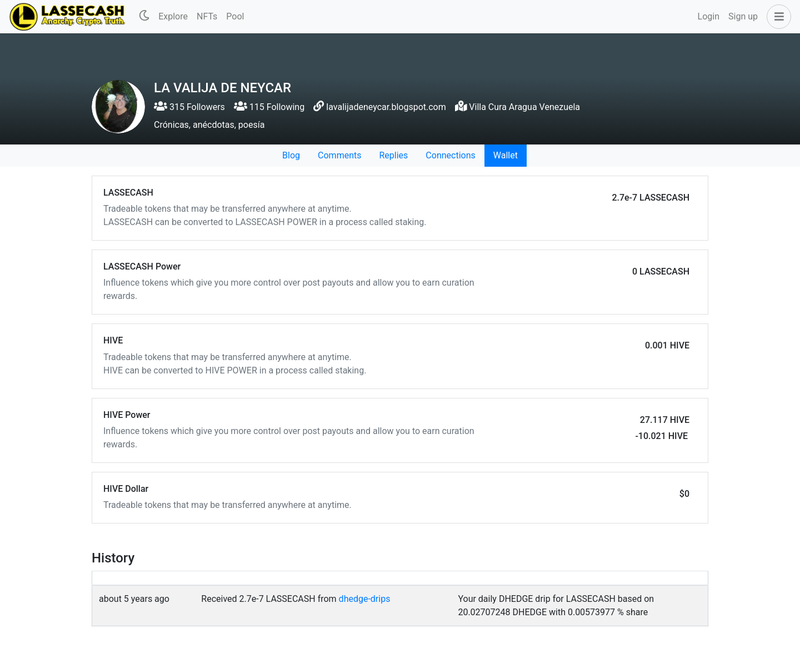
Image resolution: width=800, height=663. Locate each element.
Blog (291, 155)
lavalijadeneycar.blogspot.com (386, 107)
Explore (173, 16)
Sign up (743, 16)
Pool (235, 16)
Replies (393, 155)
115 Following (269, 107)
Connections (450, 155)
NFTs (207, 16)
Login (708, 16)
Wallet (505, 155)
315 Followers (189, 107)
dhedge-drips (365, 599)
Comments (339, 155)
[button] (776, 16)
